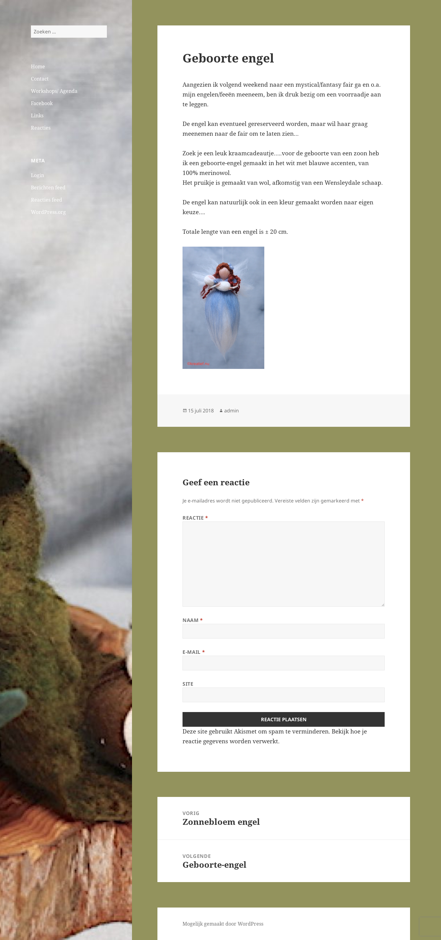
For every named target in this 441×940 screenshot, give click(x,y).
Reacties (41, 127)
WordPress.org (48, 212)
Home (38, 66)
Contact (40, 78)
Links (37, 115)
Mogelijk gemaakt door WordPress (223, 923)
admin (231, 410)
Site (188, 683)
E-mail (194, 652)
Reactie (195, 517)
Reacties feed (46, 199)
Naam (193, 620)
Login (37, 175)
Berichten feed (48, 187)
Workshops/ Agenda (54, 91)
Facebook (42, 103)
